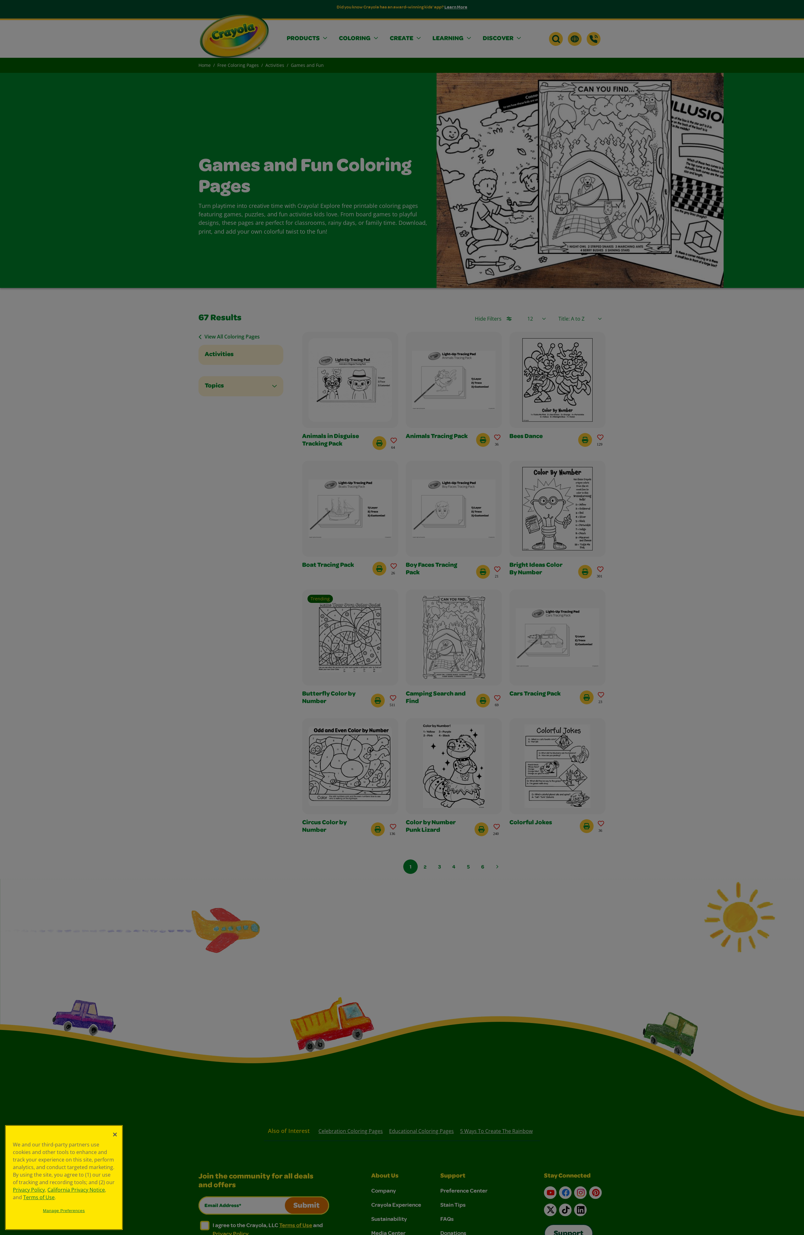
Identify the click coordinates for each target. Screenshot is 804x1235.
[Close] (115, 1134)
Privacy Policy (29, 1189)
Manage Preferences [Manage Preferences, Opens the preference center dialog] (64, 1210)
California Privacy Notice (76, 1189)
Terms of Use (39, 1197)
